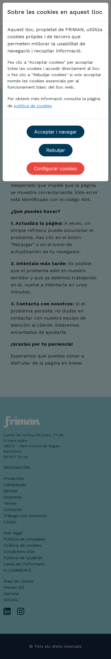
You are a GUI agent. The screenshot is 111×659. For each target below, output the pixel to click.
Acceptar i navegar (55, 132)
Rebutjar (55, 150)
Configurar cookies (55, 168)
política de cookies (33, 105)
